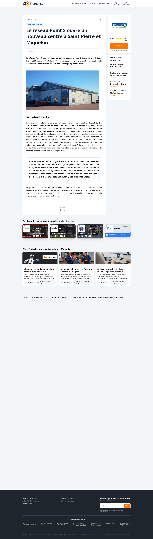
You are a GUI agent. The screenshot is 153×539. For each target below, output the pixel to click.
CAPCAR (117, 229)
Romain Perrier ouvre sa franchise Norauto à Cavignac (76, 270)
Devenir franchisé (67, 498)
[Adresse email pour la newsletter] (111, 506)
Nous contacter (73, 534)
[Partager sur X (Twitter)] (67, 210)
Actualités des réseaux (58, 298)
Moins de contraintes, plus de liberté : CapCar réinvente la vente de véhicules (111, 271)
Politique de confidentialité (43, 534)
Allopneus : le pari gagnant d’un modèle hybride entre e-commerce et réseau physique (39, 271)
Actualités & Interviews (39, 298)
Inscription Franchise (87, 534)
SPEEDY (89, 229)
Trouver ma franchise (30, 498)
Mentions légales (27, 534)
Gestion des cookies (60, 534)
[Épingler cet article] (100, 19)
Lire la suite (114, 69)
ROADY (62, 229)
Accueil (25, 298)
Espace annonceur (67, 501)
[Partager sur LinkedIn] (64, 210)
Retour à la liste (32, 19)
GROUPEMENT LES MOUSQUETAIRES (38, 230)
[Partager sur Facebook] (60, 210)
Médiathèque (27, 504)
